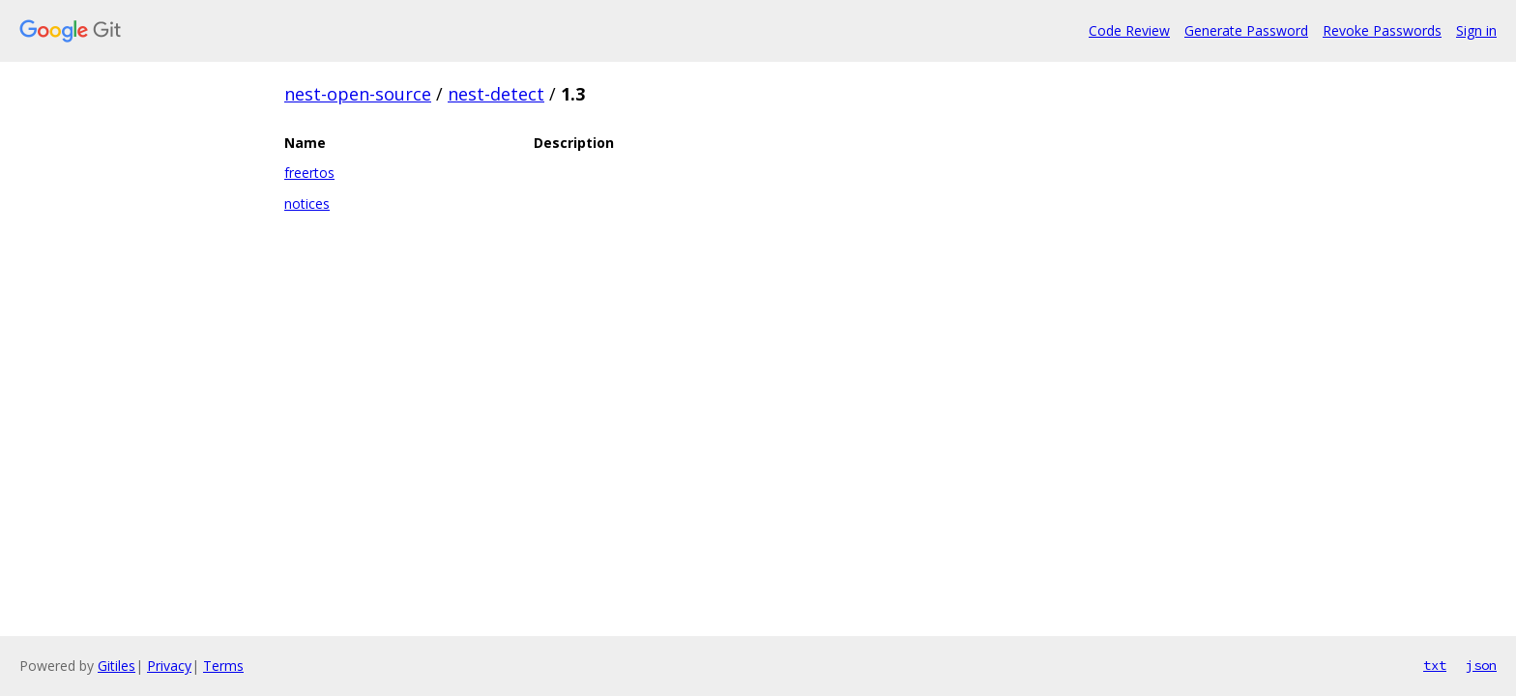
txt (1434, 665)
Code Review (1129, 30)
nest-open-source (357, 93)
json (1481, 665)
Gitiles (116, 665)
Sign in (1476, 30)
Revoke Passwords (1382, 30)
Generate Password (1246, 30)
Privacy (169, 665)
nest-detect (496, 93)
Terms (223, 665)
